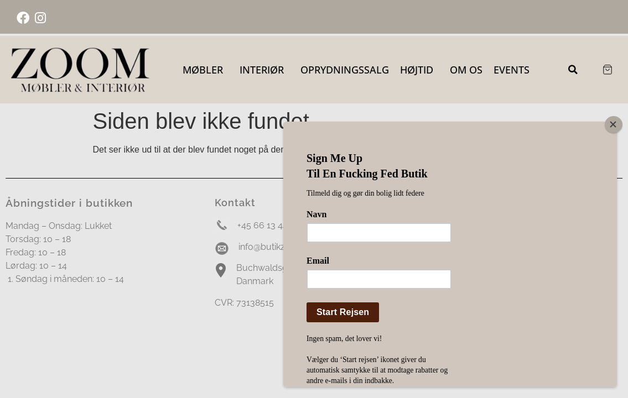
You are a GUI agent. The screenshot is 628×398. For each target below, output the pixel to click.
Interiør (264, 69)
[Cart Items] (607, 69)
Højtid (419, 69)
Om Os (466, 69)
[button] (573, 70)
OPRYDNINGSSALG (344, 69)
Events (512, 69)
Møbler (206, 69)
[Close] (616, 124)
